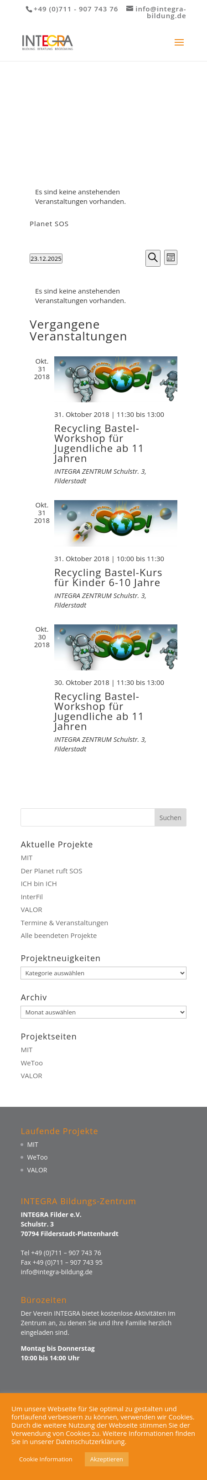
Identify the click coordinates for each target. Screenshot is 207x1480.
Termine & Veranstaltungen (64, 922)
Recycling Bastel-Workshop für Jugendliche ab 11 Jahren (99, 443)
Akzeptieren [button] (106, 1459)
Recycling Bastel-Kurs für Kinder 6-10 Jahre (108, 577)
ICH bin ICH (39, 883)
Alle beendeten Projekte (59, 935)
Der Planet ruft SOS (51, 870)
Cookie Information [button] (45, 1459)
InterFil (32, 896)
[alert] (103, 197)
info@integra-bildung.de (56, 1271)
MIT (26, 857)
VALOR (31, 909)
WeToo (32, 1062)
